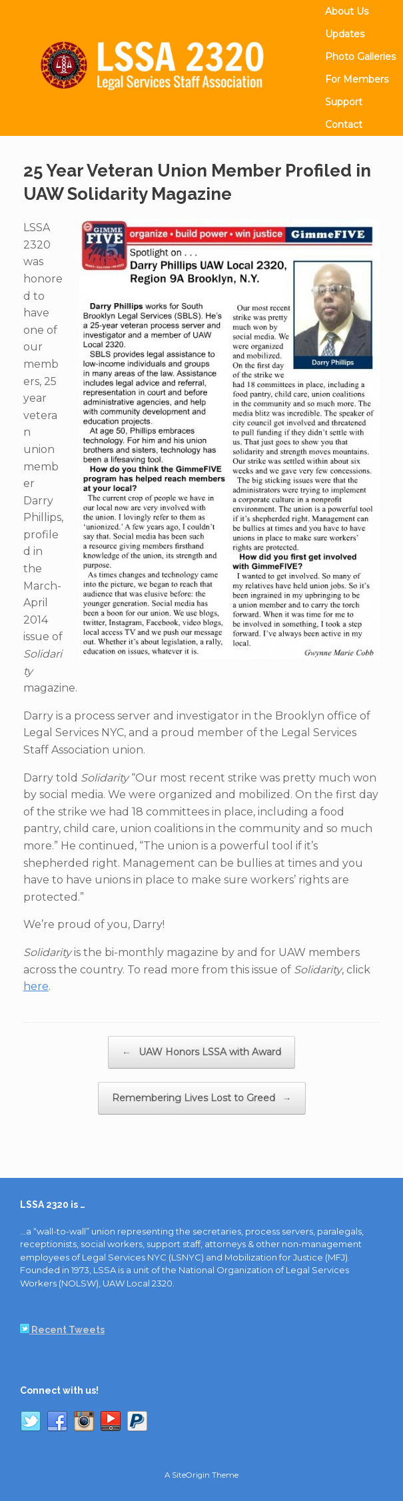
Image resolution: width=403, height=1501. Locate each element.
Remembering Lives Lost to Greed (202, 1098)
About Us (346, 11)
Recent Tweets (62, 1329)
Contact (343, 125)
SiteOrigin (191, 1475)
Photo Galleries (360, 57)
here (36, 986)
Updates (344, 34)
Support (343, 102)
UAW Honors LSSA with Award (201, 1052)
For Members (356, 79)
